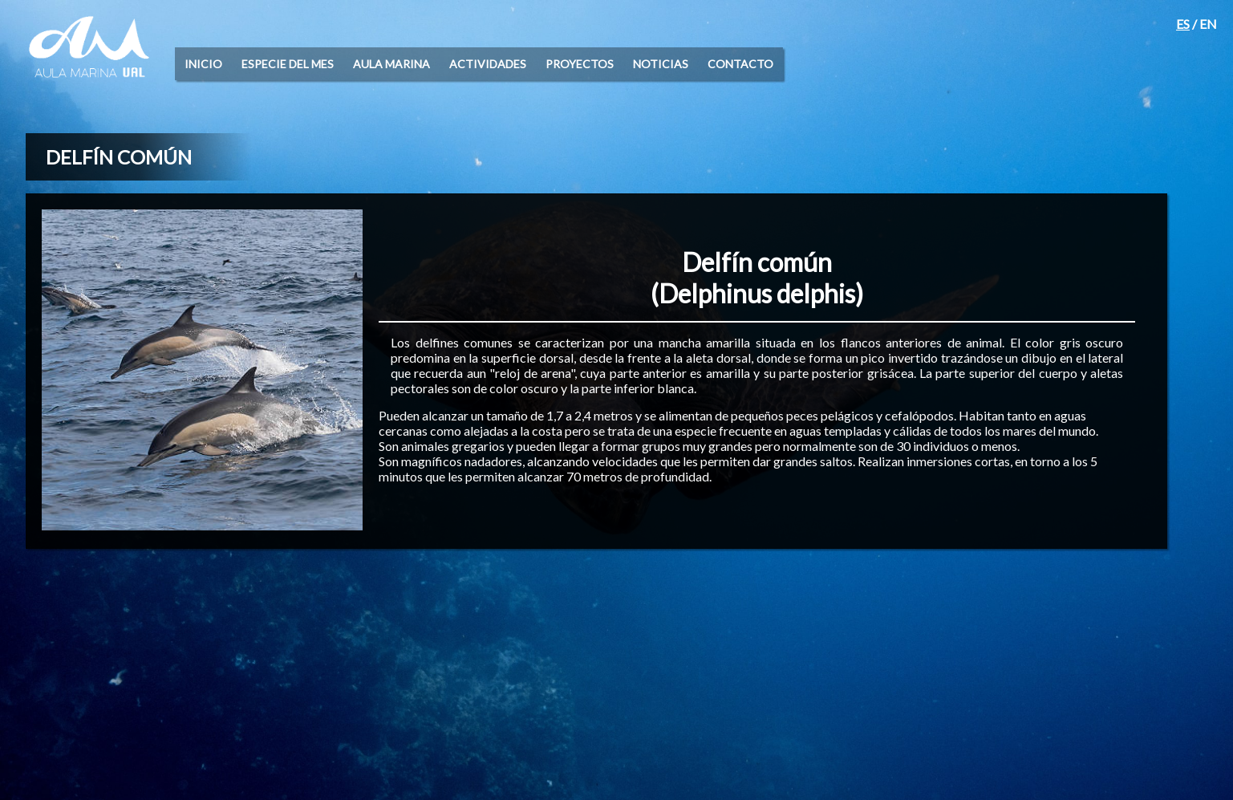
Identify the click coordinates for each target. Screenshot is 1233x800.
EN (1208, 23)
